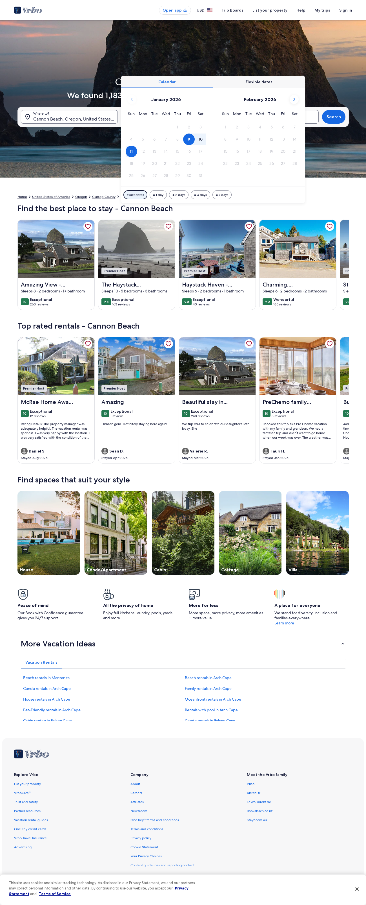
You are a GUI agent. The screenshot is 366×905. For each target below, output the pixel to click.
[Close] (357, 889)
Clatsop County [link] (104, 196)
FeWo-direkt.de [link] (259, 802)
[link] (87, 226)
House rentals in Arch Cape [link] (46, 699)
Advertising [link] (23, 847)
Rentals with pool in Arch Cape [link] (211, 709)
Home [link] (22, 196)
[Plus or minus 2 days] (178, 194)
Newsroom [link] (138, 811)
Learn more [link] (284, 623)
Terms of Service (55, 893)
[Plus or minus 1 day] (158, 194)
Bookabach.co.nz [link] (259, 811)
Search (334, 116)
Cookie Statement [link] (144, 847)
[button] (177, 127)
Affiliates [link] (137, 802)
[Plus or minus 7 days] (222, 194)
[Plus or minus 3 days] (200, 194)
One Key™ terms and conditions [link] (154, 820)
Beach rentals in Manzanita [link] (46, 677)
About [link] (135, 784)
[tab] (167, 82)
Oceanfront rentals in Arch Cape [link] (213, 699)
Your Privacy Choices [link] (146, 856)
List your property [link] (27, 784)
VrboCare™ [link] (22, 793)
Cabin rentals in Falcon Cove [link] (47, 720)
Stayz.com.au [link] (257, 820)
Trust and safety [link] (26, 802)
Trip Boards (232, 10)
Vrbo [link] (250, 784)
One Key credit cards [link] (30, 829)
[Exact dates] (135, 194)
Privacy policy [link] (140, 838)
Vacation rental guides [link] (31, 820)
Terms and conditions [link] (146, 829)
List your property (269, 10)
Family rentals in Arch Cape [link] (208, 688)
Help (300, 10)
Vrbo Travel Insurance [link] (30, 838)
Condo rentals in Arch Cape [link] (47, 688)
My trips (322, 10)
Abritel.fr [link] (253, 793)
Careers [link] (136, 793)
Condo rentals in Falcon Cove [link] (210, 720)
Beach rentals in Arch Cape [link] (208, 677)
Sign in (345, 10)
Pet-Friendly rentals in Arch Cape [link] (52, 709)
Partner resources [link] (27, 811)
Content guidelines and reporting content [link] (162, 865)
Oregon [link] (81, 196)
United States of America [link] (51, 196)
